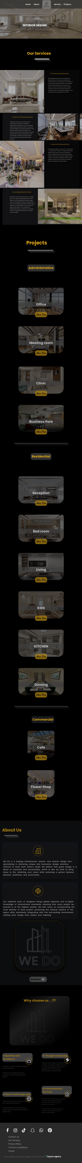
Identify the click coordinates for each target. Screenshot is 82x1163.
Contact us (13, 1136)
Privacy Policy (14, 1144)
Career (11, 1151)
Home (24, 4)
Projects (64, 4)
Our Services (14, 1140)
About (33, 4)
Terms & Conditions (17, 1147)
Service (54, 4)
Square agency (53, 1156)
